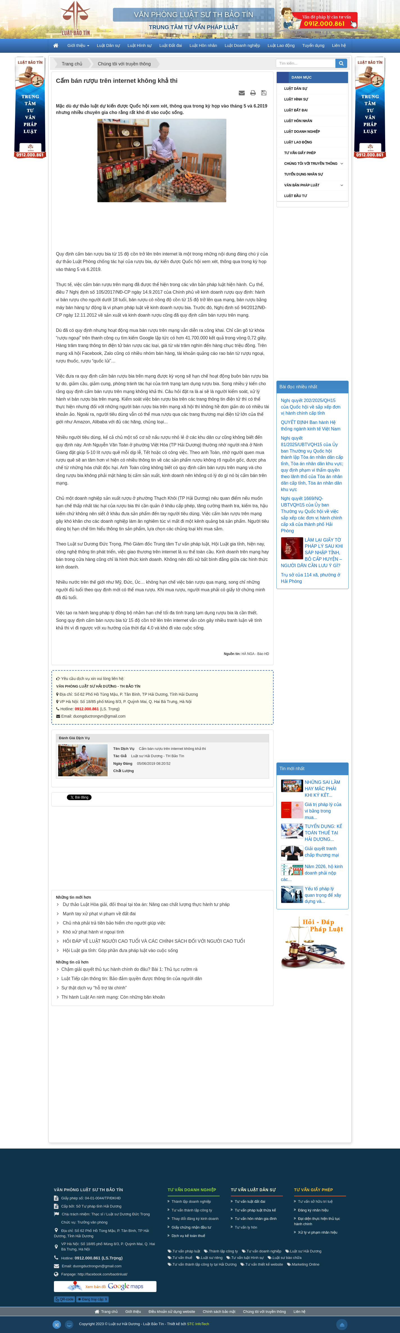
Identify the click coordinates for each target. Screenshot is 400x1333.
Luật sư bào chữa (284, 1263)
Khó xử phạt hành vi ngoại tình (93, 932)
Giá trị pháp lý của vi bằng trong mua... (323, 811)
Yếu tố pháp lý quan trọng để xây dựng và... (323, 895)
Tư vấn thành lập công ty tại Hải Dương (202, 1270)
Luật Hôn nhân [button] (203, 45)
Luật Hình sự (296, 99)
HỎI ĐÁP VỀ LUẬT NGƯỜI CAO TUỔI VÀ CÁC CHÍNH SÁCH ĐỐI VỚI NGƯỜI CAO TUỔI (154, 941)
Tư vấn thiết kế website (261, 1270)
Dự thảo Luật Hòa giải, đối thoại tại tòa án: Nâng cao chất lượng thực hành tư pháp (146, 904)
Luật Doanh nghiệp (302, 132)
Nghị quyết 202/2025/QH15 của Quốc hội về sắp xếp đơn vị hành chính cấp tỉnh (310, 407)
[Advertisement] (162, 228)
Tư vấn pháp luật (184, 1256)
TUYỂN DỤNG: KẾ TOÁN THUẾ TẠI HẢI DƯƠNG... (323, 833)
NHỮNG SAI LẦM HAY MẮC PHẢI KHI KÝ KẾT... (322, 789)
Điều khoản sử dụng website (172, 1317)
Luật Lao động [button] (281, 45)
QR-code (64, 1305)
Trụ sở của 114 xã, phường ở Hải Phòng (310, 578)
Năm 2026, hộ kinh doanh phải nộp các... (312, 873)
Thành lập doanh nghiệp (191, 1207)
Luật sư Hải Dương (303, 1256)
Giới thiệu (133, 1317)
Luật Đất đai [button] (170, 45)
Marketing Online (303, 1270)
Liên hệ (299, 1317)
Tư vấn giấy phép (300, 153)
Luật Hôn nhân (298, 121)
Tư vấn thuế (180, 1263)
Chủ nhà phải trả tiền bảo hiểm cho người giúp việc (114, 923)
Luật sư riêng (209, 1263)
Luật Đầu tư (295, 196)
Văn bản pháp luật (301, 185)
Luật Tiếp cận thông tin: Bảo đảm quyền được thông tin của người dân (131, 978)
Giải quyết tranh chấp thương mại (322, 851)
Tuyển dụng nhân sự (303, 174)
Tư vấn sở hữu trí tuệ (315, 1207)
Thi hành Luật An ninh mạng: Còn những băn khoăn (113, 997)
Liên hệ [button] (339, 45)
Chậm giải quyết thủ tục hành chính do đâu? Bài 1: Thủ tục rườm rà (129, 969)
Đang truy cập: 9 (92, 1305)
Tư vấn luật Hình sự (245, 1263)
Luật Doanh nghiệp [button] (242, 45)
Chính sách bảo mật (219, 1317)
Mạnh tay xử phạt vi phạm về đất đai (99, 913)
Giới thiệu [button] (78, 47)
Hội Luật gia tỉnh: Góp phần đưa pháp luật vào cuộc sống (120, 950)
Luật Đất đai (296, 110)
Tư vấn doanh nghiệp (261, 1256)
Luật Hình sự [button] (140, 45)
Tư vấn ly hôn (246, 1233)
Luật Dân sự (295, 89)
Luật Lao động (298, 142)
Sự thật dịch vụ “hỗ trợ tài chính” (94, 987)
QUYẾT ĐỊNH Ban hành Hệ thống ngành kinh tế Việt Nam (310, 425)
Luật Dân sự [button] (108, 45)
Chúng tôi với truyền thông (310, 164)
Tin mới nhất (291, 768)
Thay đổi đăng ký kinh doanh (195, 1224)
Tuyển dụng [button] (313, 45)
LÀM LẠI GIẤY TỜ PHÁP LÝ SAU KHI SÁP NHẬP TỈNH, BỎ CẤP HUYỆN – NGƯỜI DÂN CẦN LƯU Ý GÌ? (312, 553)
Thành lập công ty (221, 1256)
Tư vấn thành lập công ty (192, 1215)
